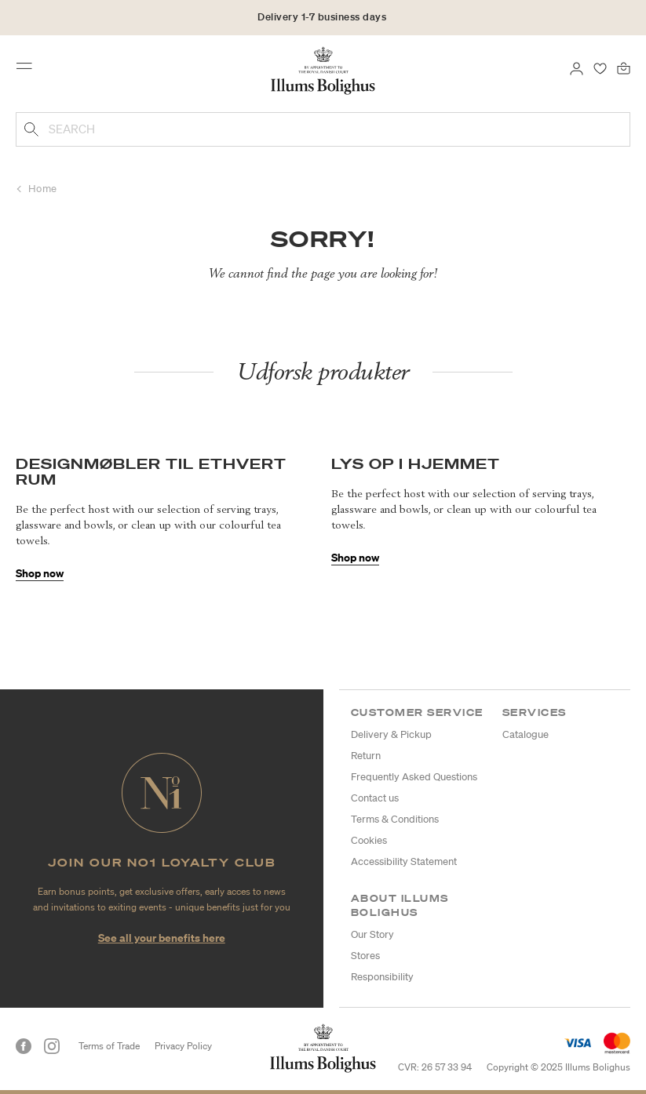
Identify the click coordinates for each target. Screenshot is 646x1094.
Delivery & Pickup (391, 734)
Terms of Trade (109, 1045)
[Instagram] (52, 1046)
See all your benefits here (161, 937)
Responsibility (382, 976)
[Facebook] (23, 1046)
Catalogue (525, 734)
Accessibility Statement (404, 861)
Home (42, 188)
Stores (365, 955)
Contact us (375, 798)
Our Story (372, 934)
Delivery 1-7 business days (321, 17)
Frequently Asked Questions (414, 776)
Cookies (369, 840)
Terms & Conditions (395, 819)
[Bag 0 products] (623, 67)
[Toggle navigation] (29, 70)
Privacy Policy (183, 1045)
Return (366, 755)
